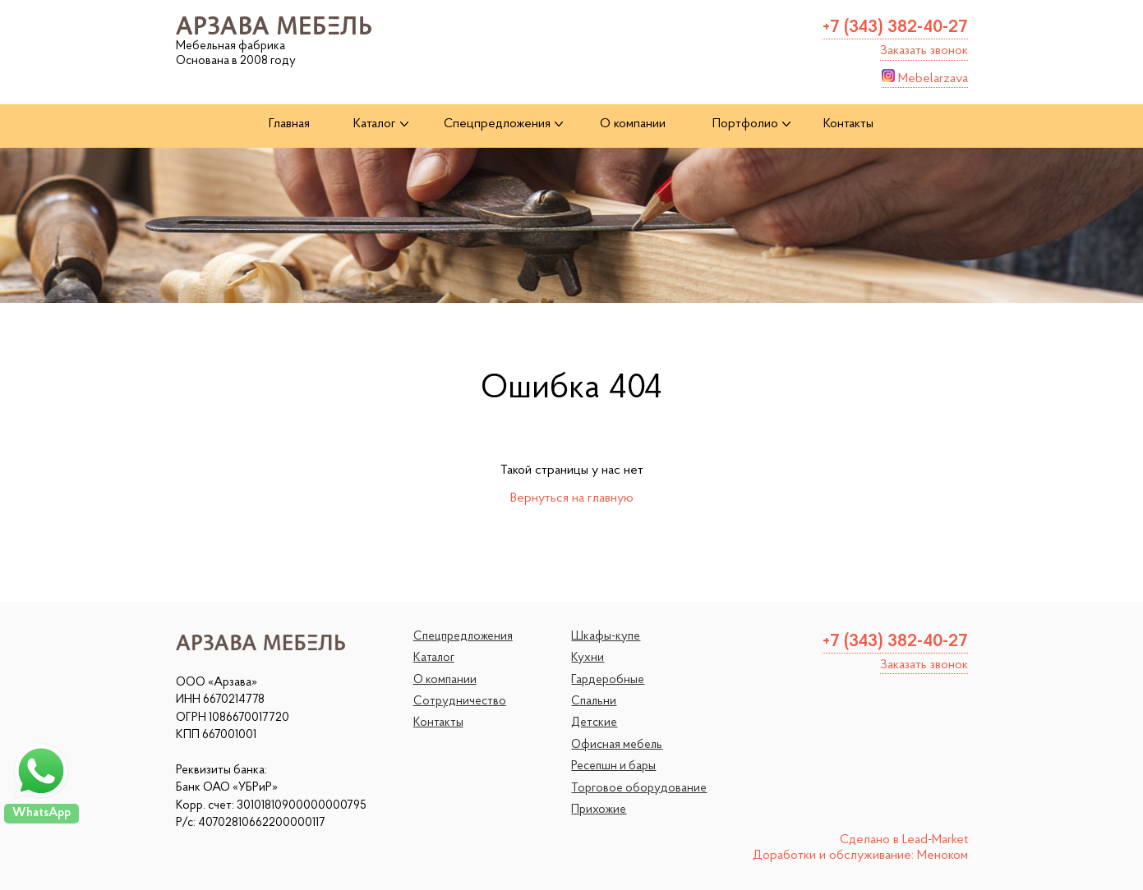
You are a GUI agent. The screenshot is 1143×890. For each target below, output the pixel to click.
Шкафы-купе (605, 637)
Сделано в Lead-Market (904, 839)
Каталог (433, 658)
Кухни (587, 658)
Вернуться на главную (572, 498)
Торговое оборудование (639, 788)
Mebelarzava (925, 77)
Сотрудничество (459, 701)
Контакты (438, 723)
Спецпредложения (463, 637)
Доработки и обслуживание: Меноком (860, 855)
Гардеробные (607, 680)
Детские (594, 723)
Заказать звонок (924, 50)
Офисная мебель (616, 745)
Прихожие (598, 810)
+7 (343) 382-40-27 (895, 27)
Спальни (593, 701)
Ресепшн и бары (613, 766)
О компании (445, 680)
